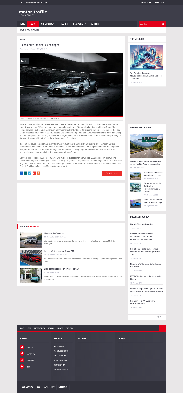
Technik (64, 24)
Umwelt (60, 328)
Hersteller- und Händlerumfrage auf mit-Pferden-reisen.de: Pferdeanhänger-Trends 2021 (145, 251)
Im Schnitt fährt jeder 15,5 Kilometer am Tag (40, 3)
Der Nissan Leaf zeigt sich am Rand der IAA (61, 269)
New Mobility (79, 24)
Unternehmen (47, 24)
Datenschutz (145, 3)
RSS (38, 387)
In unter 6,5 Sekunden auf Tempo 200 (59, 251)
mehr (158, 317)
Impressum (159, 3)
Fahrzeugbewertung (61, 351)
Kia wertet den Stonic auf (54, 233)
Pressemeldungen (61, 370)
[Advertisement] (71, 201)
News (32, 24)
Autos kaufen (59, 346)
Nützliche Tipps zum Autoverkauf (141, 224)
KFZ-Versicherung (60, 360)
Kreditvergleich (60, 356)
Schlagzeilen (27, 387)
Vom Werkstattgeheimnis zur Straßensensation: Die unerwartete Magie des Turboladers (146, 76)
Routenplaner (59, 365)
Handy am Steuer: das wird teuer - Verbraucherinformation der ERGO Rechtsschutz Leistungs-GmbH (142, 236)
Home (22, 24)
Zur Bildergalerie (111, 173)
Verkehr (94, 24)
